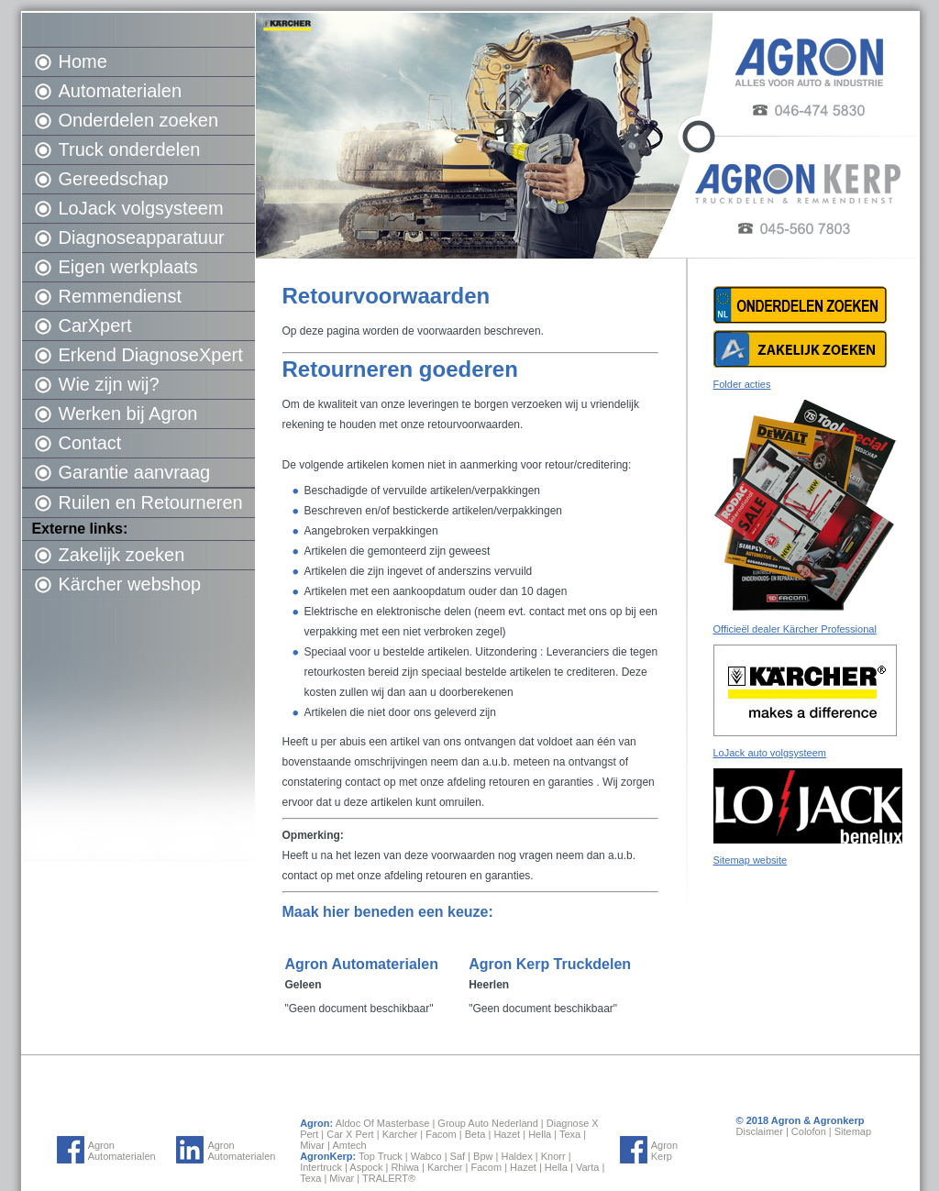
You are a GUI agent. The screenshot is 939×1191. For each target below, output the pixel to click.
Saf (458, 1156)
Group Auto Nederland (487, 1123)
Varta (587, 1167)
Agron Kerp (664, 1151)
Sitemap (852, 1131)
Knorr (553, 1156)
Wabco (426, 1156)
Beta (475, 1134)
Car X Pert (349, 1134)
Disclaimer (759, 1131)
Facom (441, 1134)
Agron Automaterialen (122, 1151)
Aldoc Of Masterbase (383, 1123)
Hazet (506, 1134)
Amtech (349, 1145)
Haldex (516, 1156)
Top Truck (381, 1156)
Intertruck (321, 1167)
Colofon (808, 1131)
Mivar (312, 1145)
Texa (569, 1134)
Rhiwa (405, 1167)
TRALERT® (388, 1178)
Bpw (482, 1156)
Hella (539, 1134)
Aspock (365, 1167)
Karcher (400, 1134)
